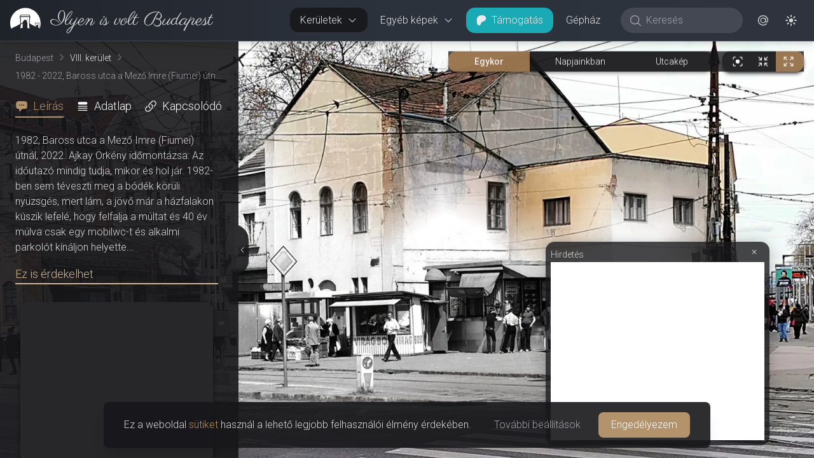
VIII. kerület (90, 58)
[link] (106, 20)
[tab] (43, 106)
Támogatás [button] (509, 20)
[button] (763, 20)
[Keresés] (688, 20)
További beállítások (537, 425)
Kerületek (328, 20)
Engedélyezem (644, 425)
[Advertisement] (657, 351)
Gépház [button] (583, 20)
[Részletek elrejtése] (242, 250)
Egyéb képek (416, 20)
